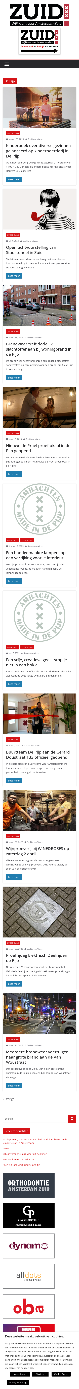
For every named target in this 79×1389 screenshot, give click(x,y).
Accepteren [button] (19, 1374)
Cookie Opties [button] (61, 1374)
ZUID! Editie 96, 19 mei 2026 (18, 1159)
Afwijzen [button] (40, 1374)
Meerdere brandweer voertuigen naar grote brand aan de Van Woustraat (37, 1057)
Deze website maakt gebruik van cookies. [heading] (34, 1336)
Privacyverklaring (17, 1382)
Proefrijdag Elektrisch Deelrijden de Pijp (36, 957)
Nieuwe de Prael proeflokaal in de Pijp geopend (38, 448)
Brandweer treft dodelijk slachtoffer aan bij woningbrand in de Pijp (38, 349)
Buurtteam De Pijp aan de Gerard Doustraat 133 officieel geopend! (38, 754)
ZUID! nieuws (13, 133)
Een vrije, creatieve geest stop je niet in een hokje (36, 662)
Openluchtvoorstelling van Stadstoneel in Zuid (31, 249)
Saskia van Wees (35, 139)
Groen (6, 1148)
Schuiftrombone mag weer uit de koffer (25, 1154)
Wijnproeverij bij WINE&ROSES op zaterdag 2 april (37, 851)
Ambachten (12, 540)
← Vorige (8, 1099)
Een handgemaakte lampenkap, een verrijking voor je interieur (36, 555)
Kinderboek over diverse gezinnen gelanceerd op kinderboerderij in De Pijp (38, 150)
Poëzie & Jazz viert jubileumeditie (21, 1164)
